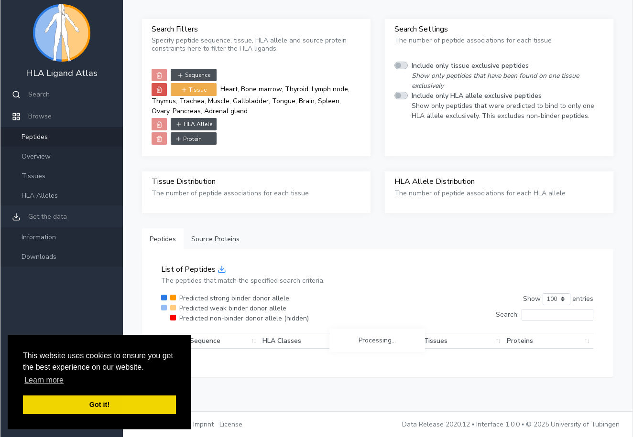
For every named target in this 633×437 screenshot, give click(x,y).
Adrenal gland (226, 111)
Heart (229, 89)
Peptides (35, 136)
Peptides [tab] (163, 239)
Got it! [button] (99, 404)
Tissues (33, 176)
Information (39, 237)
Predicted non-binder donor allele (244, 318)
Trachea (192, 101)
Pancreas (187, 111)
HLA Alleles (40, 195)
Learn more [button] (44, 380)
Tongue (283, 101)
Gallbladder (251, 101)
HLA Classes (304, 340)
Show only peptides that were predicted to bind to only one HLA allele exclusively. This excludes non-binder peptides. (503, 105)
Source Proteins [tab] (215, 239)
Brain (307, 101)
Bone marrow (261, 89)
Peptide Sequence (192, 340)
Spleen (328, 101)
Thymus (164, 101)
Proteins (537, 340)
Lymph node (330, 89)
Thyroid (296, 89)
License (230, 424)
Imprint (203, 424)
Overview (36, 156)
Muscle (218, 101)
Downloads (39, 256)
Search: (544, 315)
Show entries (558, 299)
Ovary (160, 111)
